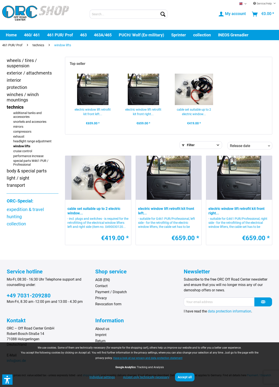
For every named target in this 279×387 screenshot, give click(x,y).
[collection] (202, 35)
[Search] (163, 14)
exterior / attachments (29, 73)
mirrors (18, 127)
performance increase (28, 156)
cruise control (22, 151)
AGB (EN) (102, 280)
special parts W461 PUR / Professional (30, 163)
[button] (7, 379)
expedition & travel (25, 209)
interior (14, 80)
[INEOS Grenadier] (233, 35)
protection (17, 87)
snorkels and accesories (29, 122)
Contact (101, 286)
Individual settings (102, 377)
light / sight (18, 178)
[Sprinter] (179, 35)
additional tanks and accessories (27, 115)
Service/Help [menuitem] (263, 3)
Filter (188, 145)
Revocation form (108, 304)
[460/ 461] (31, 35)
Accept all (185, 377)
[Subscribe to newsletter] (263, 301)
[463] (83, 35)
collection (16, 223)
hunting (14, 216)
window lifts (21, 146)
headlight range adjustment (32, 141)
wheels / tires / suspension (22, 63)
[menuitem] (129, 14)
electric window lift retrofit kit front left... (93, 112)
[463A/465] (102, 35)
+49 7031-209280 (29, 295)
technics (15, 107)
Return (100, 341)
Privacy (101, 298)
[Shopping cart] (263, 14)
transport (16, 185)
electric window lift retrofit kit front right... (143, 112)
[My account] (232, 14)
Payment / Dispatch (111, 292)
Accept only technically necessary (146, 377)
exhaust (18, 137)
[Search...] (129, 14)
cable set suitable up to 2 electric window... (194, 112)
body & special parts (27, 171)
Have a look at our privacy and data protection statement (147, 358)
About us (102, 329)
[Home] (11, 35)
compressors (22, 132)
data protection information (229, 311)
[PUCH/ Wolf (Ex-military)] (141, 35)
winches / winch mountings (23, 97)
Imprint (100, 335)
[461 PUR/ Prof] (59, 35)
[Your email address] (219, 301)
